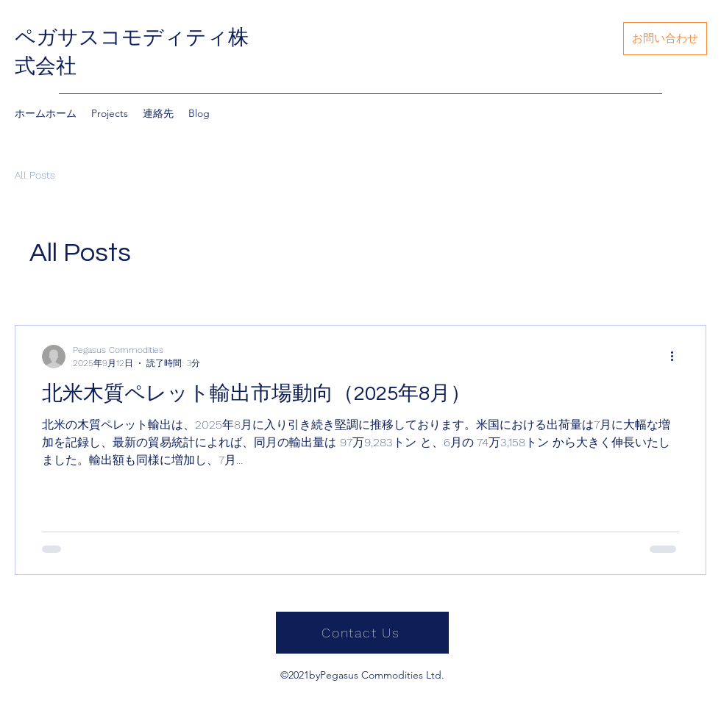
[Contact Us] (362, 633)
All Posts (35, 175)
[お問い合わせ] (665, 38)
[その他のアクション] (677, 356)
